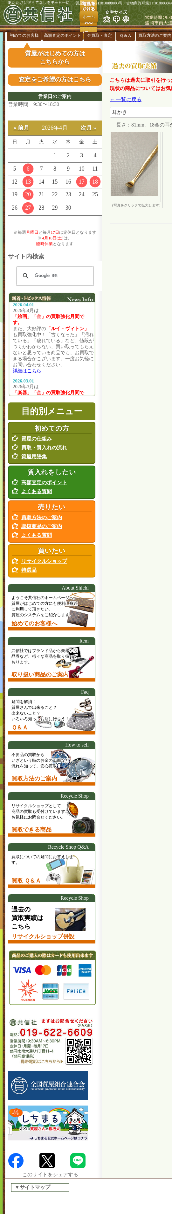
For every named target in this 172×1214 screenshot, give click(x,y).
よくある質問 (36, 491)
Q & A (125, 35)
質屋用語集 (34, 456)
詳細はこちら (27, 370)
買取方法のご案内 (41, 517)
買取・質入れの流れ (44, 447)
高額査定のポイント (62, 35)
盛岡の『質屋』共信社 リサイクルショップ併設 (39, 16)
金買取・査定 (99, 35)
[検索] (54, 276)
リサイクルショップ (44, 561)
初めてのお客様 (24, 35)
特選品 (29, 570)
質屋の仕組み (36, 438)
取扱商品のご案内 (41, 526)
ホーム (89, 16)
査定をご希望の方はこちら (55, 79)
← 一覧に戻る (125, 99)
